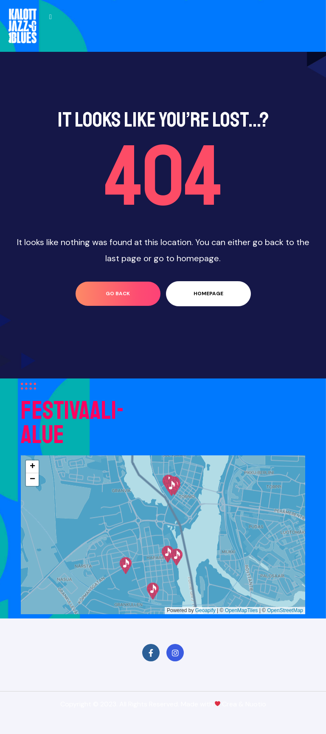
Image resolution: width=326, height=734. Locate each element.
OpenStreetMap (285, 610)
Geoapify (205, 610)
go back (118, 293)
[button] (153, 591)
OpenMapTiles (241, 610)
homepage (208, 293)
